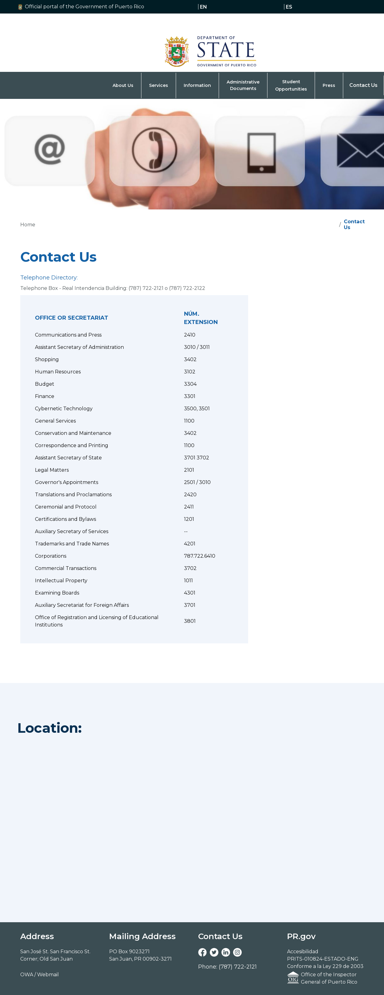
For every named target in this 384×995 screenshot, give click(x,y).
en (203, 7)
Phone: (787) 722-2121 (227, 966)
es (289, 7)
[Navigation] (195, 42)
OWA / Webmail (39, 974)
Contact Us (363, 85)
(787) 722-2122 (187, 288)
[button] (89, 6)
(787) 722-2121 (146, 288)
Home (27, 225)
